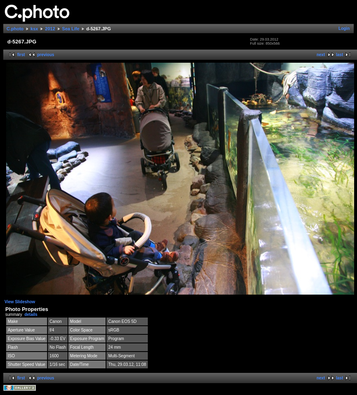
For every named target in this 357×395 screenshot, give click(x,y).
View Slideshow (20, 302)
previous (45, 54)
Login (344, 28)
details (31, 314)
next (320, 54)
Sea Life (70, 28)
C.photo (15, 28)
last (339, 54)
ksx (34, 28)
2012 (50, 28)
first (21, 54)
